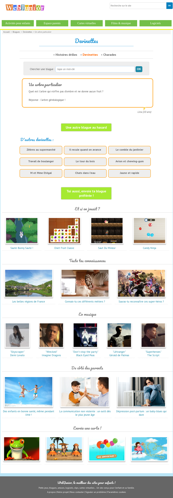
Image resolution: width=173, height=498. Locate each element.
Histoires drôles (66, 55)
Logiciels (155, 23)
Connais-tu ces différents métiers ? (85, 299)
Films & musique (121, 23)
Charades (109, 55)
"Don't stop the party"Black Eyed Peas (85, 352)
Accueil (6, 32)
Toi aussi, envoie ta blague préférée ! (86, 193)
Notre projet (63, 491)
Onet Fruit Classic (64, 246)
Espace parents (52, 23)
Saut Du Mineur (106, 246)
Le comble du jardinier (129, 149)
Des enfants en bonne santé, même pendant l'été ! (28, 411)
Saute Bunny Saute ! (21, 246)
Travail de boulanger (41, 161)
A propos (51, 491)
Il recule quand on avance (85, 149)
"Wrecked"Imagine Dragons (51, 352)
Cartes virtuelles (86, 23)
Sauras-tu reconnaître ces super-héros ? (141, 299)
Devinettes (27, 32)
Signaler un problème (95, 491)
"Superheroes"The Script (153, 352)
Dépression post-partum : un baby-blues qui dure (141, 411)
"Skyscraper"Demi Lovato (17, 352)
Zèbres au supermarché (41, 149)
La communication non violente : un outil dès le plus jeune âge (85, 411)
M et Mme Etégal (41, 173)
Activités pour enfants (17, 23)
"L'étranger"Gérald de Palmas (119, 352)
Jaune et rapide (129, 173)
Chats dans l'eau (85, 173)
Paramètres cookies (116, 491)
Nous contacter (77, 491)
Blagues (16, 32)
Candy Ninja (149, 246)
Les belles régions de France (28, 299)
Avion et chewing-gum (130, 161)
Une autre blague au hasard (86, 127)
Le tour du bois (85, 161)
